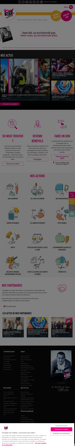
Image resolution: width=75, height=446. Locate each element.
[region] (37, 434)
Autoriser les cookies (61, 429)
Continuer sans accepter (61, 425)
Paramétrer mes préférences (61, 433)
